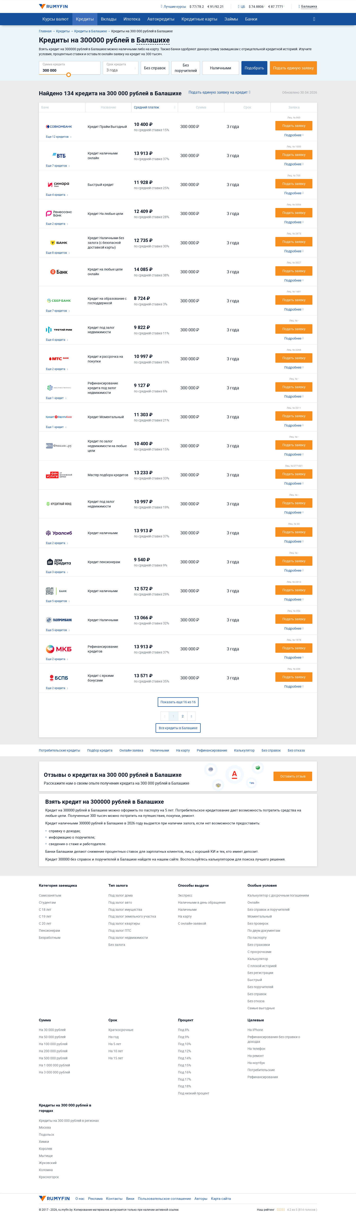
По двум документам (264, 930)
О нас (80, 1198)
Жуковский (48, 1162)
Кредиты (85, 19)
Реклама (95, 1198)
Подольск (46, 1134)
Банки (251, 19)
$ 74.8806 (256, 6)
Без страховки (259, 944)
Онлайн (253, 902)
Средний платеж (146, 107)
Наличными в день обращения (202, 902)
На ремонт (256, 1055)
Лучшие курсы (173, 6)
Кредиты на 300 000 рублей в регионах (69, 1120)
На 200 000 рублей (53, 1051)
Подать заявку (294, 125)
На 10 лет (115, 1051)
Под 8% (183, 1029)
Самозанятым (50, 895)
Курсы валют (55, 19)
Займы (231, 19)
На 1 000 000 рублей (54, 1065)
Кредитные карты (199, 19)
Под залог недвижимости (128, 937)
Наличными (220, 68)
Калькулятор (244, 750)
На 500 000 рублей (53, 1058)
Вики (130, 1198)
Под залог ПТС (119, 930)
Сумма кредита (54, 64)
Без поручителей (186, 67)
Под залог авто (120, 902)
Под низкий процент (193, 1093)
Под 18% (184, 1086)
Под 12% (184, 1051)
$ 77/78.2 (197, 6)
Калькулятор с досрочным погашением (278, 895)
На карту (183, 750)
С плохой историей (262, 966)
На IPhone (255, 1029)
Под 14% (184, 1058)
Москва (45, 1127)
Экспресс (185, 895)
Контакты (114, 1198)
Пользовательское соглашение (164, 1198)
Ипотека (132, 19)
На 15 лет (115, 1058)
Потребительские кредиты (59, 750)
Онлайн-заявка (131, 750)
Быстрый (255, 979)
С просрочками (259, 951)
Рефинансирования (263, 1077)
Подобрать (254, 68)
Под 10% (184, 1044)
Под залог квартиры (124, 923)
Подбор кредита (99, 750)
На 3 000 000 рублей (54, 1072)
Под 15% (184, 1065)
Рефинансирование (212, 750)
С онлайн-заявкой (192, 923)
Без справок (155, 68)
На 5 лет (114, 1044)
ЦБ (241, 6)
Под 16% (184, 1072)
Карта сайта (221, 1198)
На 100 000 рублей (53, 1044)
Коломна (46, 1170)
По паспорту (257, 937)
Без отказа (296, 750)
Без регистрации (260, 972)
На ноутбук (256, 1062)
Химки (44, 1141)
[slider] (68, 74)
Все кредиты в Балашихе (178, 728)
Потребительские (261, 1070)
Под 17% (184, 1079)
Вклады (108, 19)
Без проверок (258, 923)
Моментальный (260, 916)
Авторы (201, 1198)
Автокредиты (160, 19)
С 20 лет (45, 923)
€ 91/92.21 (215, 6)
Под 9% (183, 1037)
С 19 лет (45, 916)
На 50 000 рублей (52, 1037)
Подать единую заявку (293, 68)
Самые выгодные (261, 1008)
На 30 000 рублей (52, 1029)
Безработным (49, 937)
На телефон (256, 1048)
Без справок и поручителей (269, 909)
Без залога (116, 944)
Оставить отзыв (293, 776)
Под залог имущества (125, 909)
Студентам (47, 902)
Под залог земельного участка (132, 916)
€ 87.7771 (275, 6)
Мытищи (46, 1155)
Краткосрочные (120, 1029)
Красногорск (49, 1177)
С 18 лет (45, 909)
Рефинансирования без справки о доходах (274, 1039)
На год (113, 1037)
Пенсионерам (49, 930)
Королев (45, 1148)
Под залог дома (120, 895)
